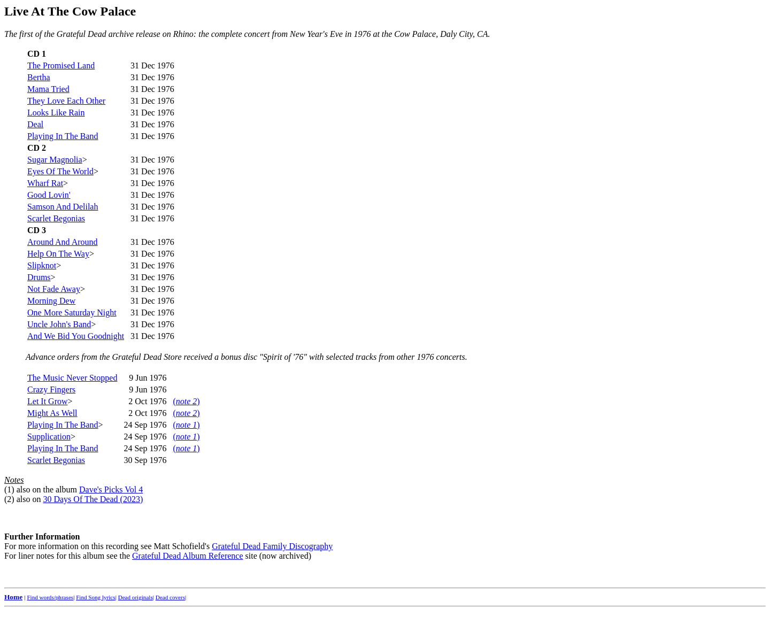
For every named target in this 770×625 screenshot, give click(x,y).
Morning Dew (51, 300)
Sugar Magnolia (54, 159)
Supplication (49, 436)
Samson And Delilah (62, 206)
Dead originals (135, 597)
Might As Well (52, 413)
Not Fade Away (53, 289)
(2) (9, 499)
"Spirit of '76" (283, 356)
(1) (9, 489)
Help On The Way (58, 253)
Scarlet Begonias (56, 218)
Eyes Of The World (60, 171)
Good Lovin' (49, 194)
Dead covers (170, 597)
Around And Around (62, 241)
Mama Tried (48, 89)
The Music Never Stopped (72, 377)
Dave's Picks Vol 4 (111, 489)
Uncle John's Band (59, 324)
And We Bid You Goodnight (75, 336)
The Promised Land (61, 65)
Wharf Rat (45, 183)
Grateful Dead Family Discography (272, 546)
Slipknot (41, 265)
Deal (35, 124)
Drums (39, 277)
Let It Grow (47, 401)
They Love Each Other (66, 100)
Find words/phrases (50, 597)
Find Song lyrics (95, 597)
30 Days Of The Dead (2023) (93, 499)
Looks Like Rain (56, 112)
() (186, 401)
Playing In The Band (62, 136)
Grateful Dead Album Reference (187, 555)
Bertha (38, 77)
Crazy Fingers (51, 389)
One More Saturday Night (72, 312)
